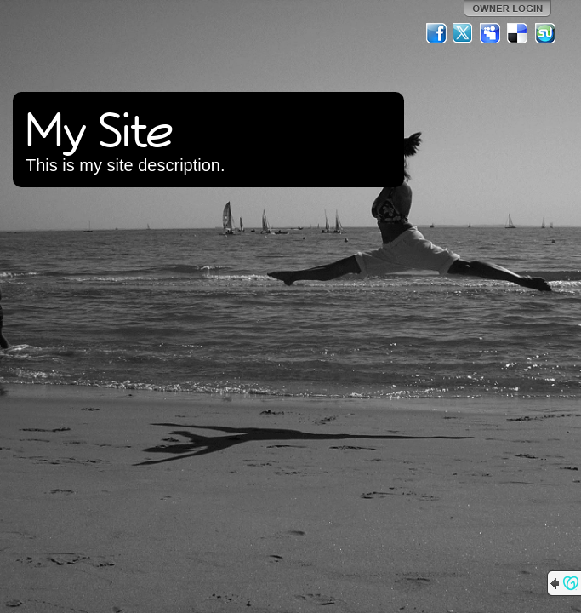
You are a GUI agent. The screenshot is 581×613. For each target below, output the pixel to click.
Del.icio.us (518, 33)
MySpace (491, 33)
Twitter (464, 33)
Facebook (436, 33)
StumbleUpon (545, 33)
